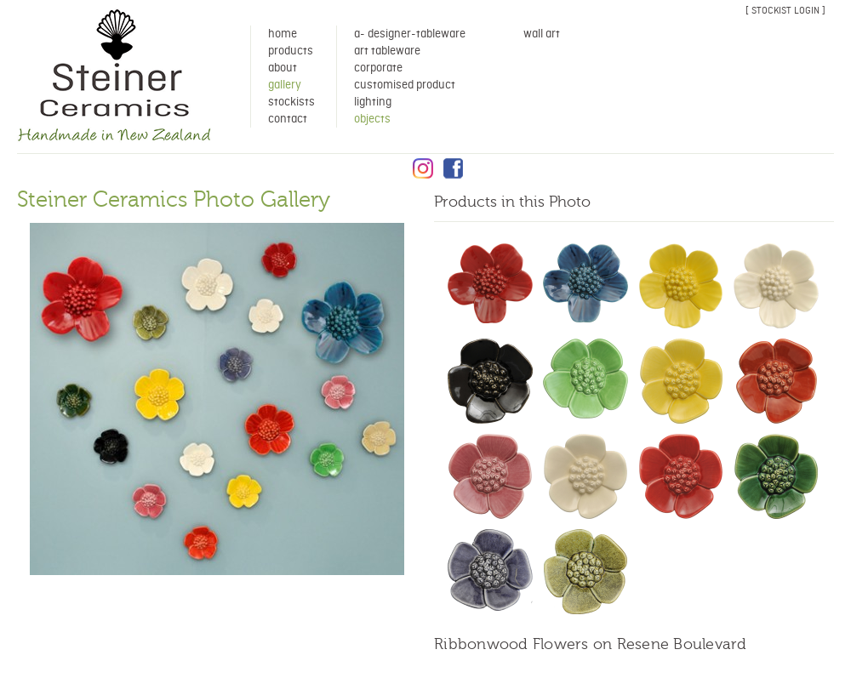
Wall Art (541, 34)
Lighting (372, 102)
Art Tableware (387, 51)
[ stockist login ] (785, 10)
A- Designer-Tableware (409, 34)
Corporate (378, 68)
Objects (372, 119)
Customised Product (404, 85)
